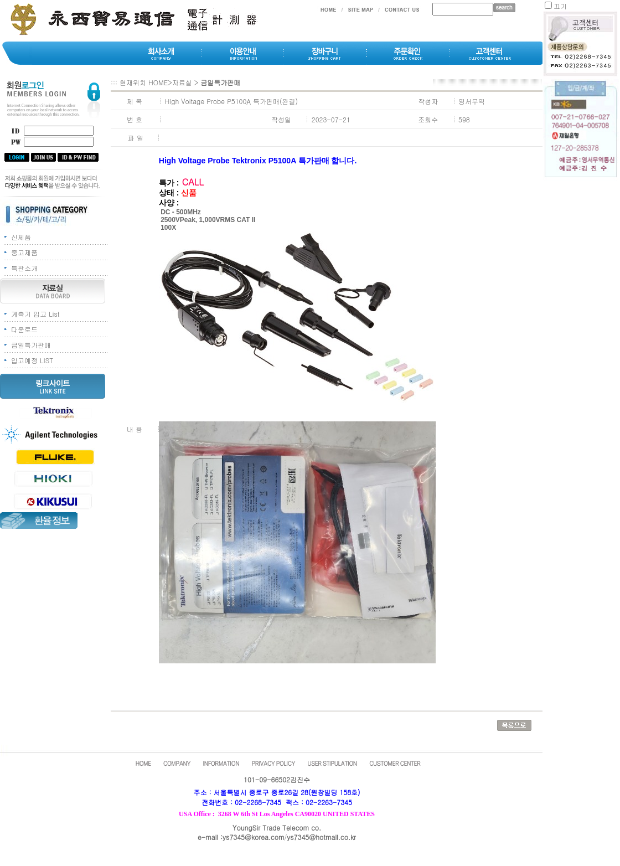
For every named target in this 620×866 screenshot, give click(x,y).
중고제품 (24, 252)
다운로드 (24, 329)
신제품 (21, 236)
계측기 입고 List (35, 313)
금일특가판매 (31, 344)
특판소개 (24, 267)
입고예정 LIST (32, 360)
